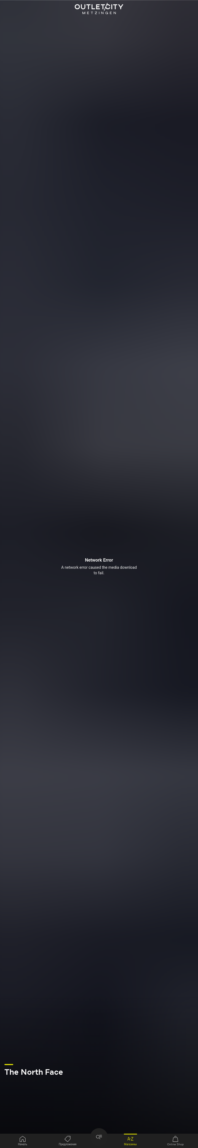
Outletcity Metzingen (99, 9)
